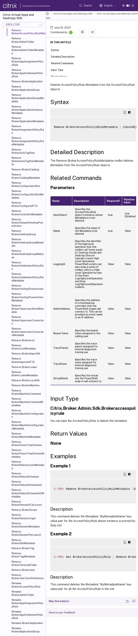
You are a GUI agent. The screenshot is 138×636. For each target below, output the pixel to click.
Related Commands (64, 63)
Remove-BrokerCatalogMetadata (26, 176)
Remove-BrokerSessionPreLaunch (26, 533)
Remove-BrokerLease (24, 367)
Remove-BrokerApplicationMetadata (28, 120)
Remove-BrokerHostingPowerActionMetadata (27, 297)
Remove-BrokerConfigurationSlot (26, 184)
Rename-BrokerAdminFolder (23, 593)
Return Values (61, 76)
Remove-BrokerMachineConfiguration (28, 413)
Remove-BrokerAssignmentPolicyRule (28, 129)
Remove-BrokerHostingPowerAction (27, 287)
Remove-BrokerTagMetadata (23, 555)
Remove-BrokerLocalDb (26, 380)
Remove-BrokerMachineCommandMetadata (27, 402)
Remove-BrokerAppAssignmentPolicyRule (27, 61)
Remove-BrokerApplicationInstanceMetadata (27, 109)
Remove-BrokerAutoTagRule (23, 151)
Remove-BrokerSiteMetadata (23, 542)
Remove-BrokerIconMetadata (24, 347)
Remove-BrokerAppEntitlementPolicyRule (27, 73)
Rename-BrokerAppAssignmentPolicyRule (27, 603)
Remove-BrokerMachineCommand (26, 392)
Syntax (57, 49)
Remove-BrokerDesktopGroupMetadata (27, 242)
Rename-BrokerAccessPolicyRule (26, 585)
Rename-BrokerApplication (27, 623)
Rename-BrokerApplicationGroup (26, 630)
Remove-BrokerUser (23, 570)
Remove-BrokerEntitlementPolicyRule (28, 265)
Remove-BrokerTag (23, 548)
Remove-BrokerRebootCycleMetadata (28, 465)
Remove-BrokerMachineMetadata (26, 435)
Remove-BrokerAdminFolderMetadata (28, 50)
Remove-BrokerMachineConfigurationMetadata (28, 425)
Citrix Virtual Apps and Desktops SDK (73, 13)
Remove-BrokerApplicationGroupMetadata (28, 98)
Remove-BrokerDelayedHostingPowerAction (27, 222)
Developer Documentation (31, 6)
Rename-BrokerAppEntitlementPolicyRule (27, 614)
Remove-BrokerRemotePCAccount (27, 503)
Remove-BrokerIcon (23, 340)
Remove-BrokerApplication (27, 81)
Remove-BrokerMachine (26, 385)
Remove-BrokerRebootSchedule (25, 475)
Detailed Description (65, 56)
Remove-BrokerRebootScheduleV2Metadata (28, 493)
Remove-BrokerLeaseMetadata (25, 374)
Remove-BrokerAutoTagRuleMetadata (28, 161)
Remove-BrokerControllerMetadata (27, 213)
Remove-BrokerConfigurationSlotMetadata (28, 194)
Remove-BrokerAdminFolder (23, 40)
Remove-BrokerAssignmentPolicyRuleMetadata (28, 141)
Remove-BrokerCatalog (25, 169)
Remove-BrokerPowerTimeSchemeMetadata (28, 453)
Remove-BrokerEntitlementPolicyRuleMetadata (28, 277)
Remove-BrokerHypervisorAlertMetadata (27, 308)
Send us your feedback (62, 612)
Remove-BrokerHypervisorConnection (28, 320)
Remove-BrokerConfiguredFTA (25, 204)
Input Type (59, 69)
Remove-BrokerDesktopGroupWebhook (28, 254)
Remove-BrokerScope (24, 509)
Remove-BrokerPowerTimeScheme (27, 443)
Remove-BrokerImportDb (26, 353)
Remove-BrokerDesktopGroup (24, 232)
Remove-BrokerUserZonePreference (28, 577)
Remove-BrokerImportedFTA (23, 360)
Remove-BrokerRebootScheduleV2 (27, 483)
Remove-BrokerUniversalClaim (24, 563)
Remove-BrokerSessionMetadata (26, 525)
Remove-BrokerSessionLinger (24, 516)
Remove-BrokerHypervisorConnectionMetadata (28, 332)
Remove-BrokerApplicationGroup (26, 88)
